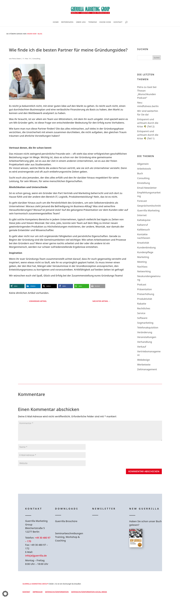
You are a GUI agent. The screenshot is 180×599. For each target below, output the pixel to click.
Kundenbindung (146, 247)
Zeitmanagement (147, 369)
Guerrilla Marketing (148, 210)
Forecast (142, 200)
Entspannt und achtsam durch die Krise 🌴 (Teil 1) (147, 135)
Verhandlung (144, 341)
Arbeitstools (144, 168)
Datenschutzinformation (57, 592)
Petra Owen (16, 58)
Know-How (105, 22)
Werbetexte (143, 364)
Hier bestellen (143, 556)
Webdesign (143, 359)
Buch (140, 173)
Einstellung (143, 183)
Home (56, 22)
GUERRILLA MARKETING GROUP (35, 584)
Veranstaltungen (146, 337)
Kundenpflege (145, 252)
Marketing (143, 257)
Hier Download (70, 527)
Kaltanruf (142, 224)
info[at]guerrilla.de (36, 555)
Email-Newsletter (147, 187)
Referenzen (67, 22)
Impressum (37, 592)
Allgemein (143, 163)
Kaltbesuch (143, 229)
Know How (31, 34)
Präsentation (144, 289)
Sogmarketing (145, 322)
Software (142, 318)
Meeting (142, 261)
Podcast (141, 284)
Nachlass (142, 266)
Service (141, 313)
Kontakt (118, 22)
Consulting (36, 58)
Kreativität (143, 242)
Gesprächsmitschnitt (149, 205)
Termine (92, 22)
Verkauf (141, 346)
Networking (144, 271)
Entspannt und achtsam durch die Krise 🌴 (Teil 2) (147, 123)
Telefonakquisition (147, 327)
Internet (142, 215)
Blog (40, 34)
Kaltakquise (143, 220)
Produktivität (144, 298)
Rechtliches (143, 308)
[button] (17, 286)
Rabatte (141, 303)
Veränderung (144, 332)
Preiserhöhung (145, 294)
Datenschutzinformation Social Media (89, 592)
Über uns (81, 22)
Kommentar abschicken (143, 471)
